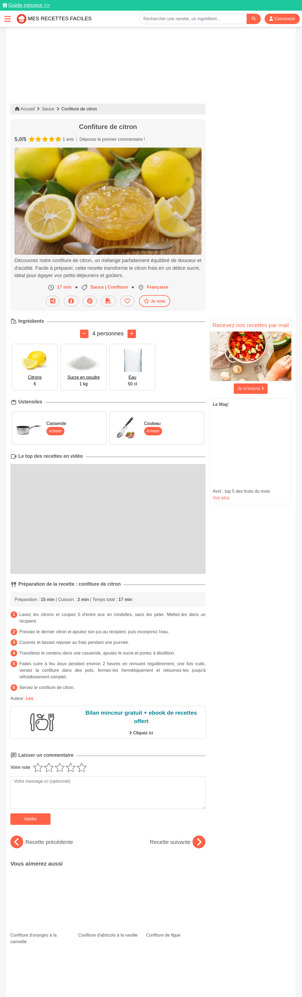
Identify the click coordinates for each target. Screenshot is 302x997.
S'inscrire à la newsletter (204, 981)
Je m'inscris (250, 388)
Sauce (48, 109)
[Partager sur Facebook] (71, 300)
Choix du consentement (156, 981)
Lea (29, 698)
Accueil (25, 109)
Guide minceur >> (29, 5)
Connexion (282, 18)
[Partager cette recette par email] (53, 300)
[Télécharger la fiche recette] (108, 300)
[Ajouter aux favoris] (127, 300)
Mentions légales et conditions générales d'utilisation (145, 975)
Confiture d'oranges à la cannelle (40, 886)
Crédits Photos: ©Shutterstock (102, 981)
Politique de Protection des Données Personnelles (240, 975)
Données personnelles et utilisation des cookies (53, 975)
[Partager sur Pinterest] (90, 300)
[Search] (254, 19)
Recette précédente (41, 842)
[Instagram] (172, 965)
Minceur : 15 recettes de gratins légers (35, 913)
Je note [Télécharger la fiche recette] (154, 300)
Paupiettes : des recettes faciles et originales (176, 917)
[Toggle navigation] (7, 19)
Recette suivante (177, 842)
